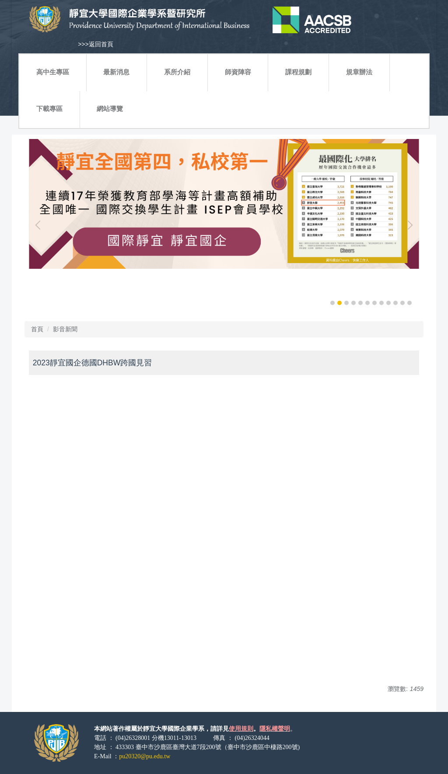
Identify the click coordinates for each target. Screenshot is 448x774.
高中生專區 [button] (52, 72)
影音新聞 (65, 329)
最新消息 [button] (116, 72)
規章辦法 (359, 72)
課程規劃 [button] (298, 72)
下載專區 (49, 108)
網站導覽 (110, 108)
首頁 (37, 329)
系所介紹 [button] (177, 72)
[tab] (332, 302)
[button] (40, 225)
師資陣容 (238, 72)
